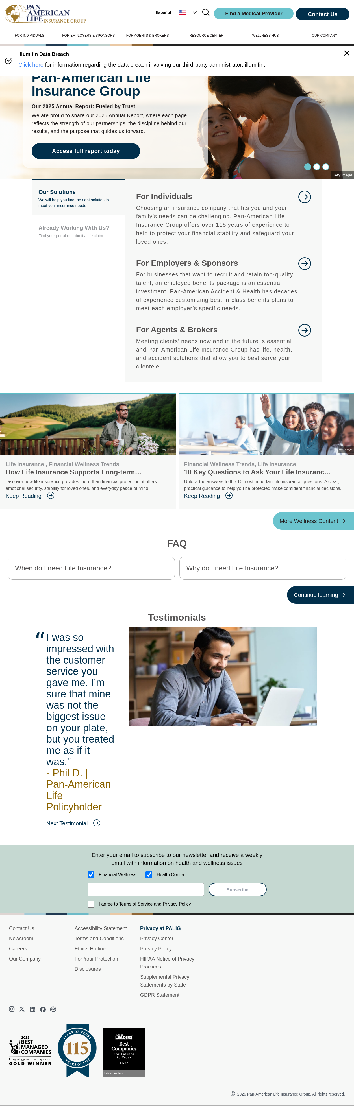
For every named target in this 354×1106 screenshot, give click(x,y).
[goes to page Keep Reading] (86, 496)
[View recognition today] (126, 1052)
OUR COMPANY (324, 36)
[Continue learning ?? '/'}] (320, 595)
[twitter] (22, 1009)
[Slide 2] (325, 166)
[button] (188, 12)
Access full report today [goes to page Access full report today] (86, 151)
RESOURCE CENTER (207, 36)
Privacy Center (156, 938)
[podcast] (53, 1009)
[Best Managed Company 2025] (32, 1052)
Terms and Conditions (99, 938)
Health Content (172, 874)
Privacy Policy (156, 949)
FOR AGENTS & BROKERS (147, 36)
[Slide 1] (316, 166)
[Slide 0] (307, 166)
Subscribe (237, 889)
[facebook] (43, 1009)
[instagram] (12, 1009)
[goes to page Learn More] (304, 218)
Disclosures (88, 969)
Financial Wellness (117, 874)
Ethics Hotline (90, 949)
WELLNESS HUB (265, 36)
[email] (146, 889)
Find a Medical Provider (253, 13)
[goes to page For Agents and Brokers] (304, 347)
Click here (31, 65)
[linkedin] (32, 1009)
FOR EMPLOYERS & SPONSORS (88, 36)
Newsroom (21, 938)
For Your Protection (96, 959)
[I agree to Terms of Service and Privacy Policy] (91, 904)
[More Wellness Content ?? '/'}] (313, 521)
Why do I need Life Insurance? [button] (232, 568)
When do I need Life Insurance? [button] (63, 568)
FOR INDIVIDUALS (29, 36)
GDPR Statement (159, 995)
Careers (18, 949)
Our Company (25, 959)
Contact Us (323, 14)
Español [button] (163, 12)
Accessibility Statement (101, 928)
